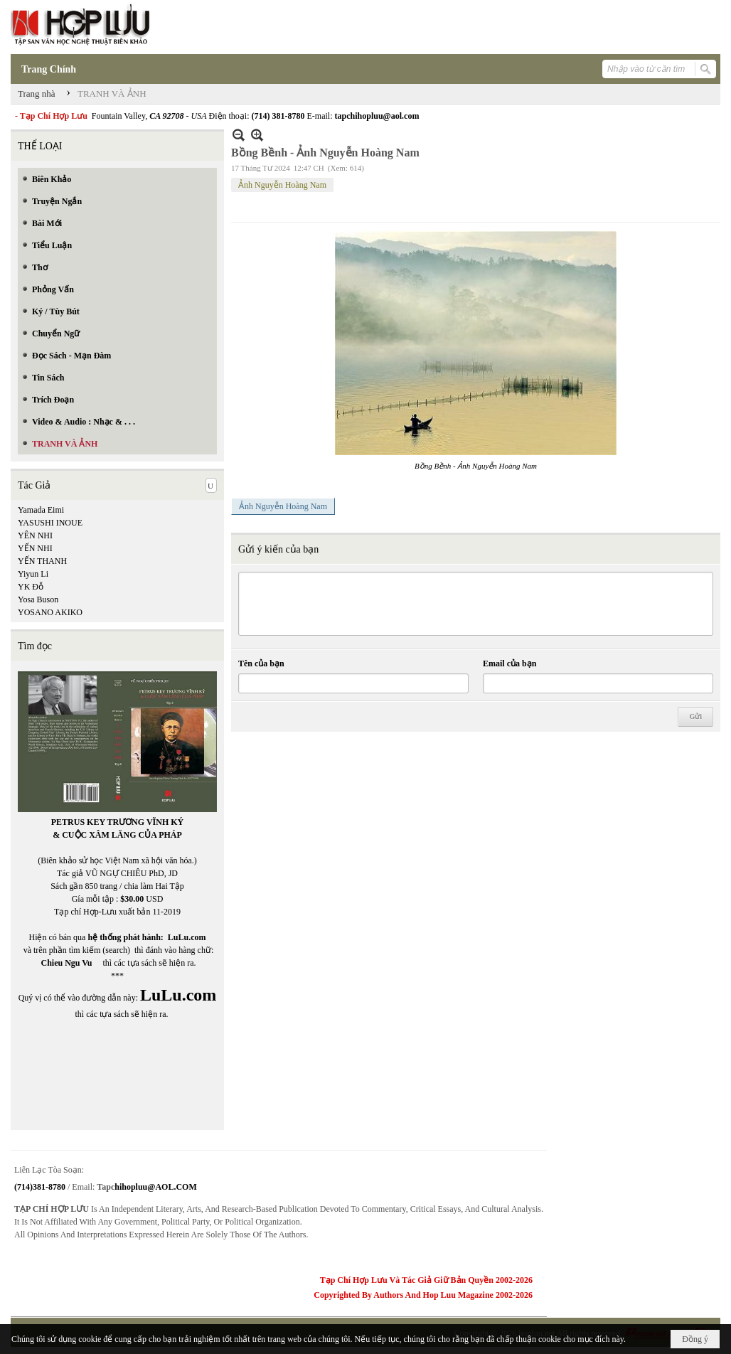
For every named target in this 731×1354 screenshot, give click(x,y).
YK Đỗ (30, 587)
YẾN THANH (42, 561)
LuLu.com (187, 937)
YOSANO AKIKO (50, 612)
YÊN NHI (35, 535)
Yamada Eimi (41, 510)
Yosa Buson (38, 599)
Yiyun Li (33, 574)
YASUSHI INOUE (50, 523)
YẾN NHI (35, 548)
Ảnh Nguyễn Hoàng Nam (282, 185)
